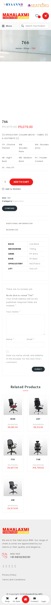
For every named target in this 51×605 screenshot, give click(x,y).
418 (13, 500)
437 (38, 419)
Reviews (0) (12, 230)
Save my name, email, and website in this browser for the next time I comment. (24, 359)
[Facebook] (6, 566)
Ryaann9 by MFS (34, 594)
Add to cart (21, 181)
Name (10, 339)
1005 (12, 419)
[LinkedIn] (12, 566)
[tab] (25, 223)
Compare (9, 208)
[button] (11, 189)
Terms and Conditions (13, 579)
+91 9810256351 (20, 557)
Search (22, 26)
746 (38, 459)
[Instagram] (9, 566)
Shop (26, 48)
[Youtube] (15, 566)
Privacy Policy (9, 574)
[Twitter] (3, 566)
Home (19, 48)
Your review (13, 311)
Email (30, 339)
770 (13, 459)
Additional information (19, 223)
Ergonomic (18, 201)
